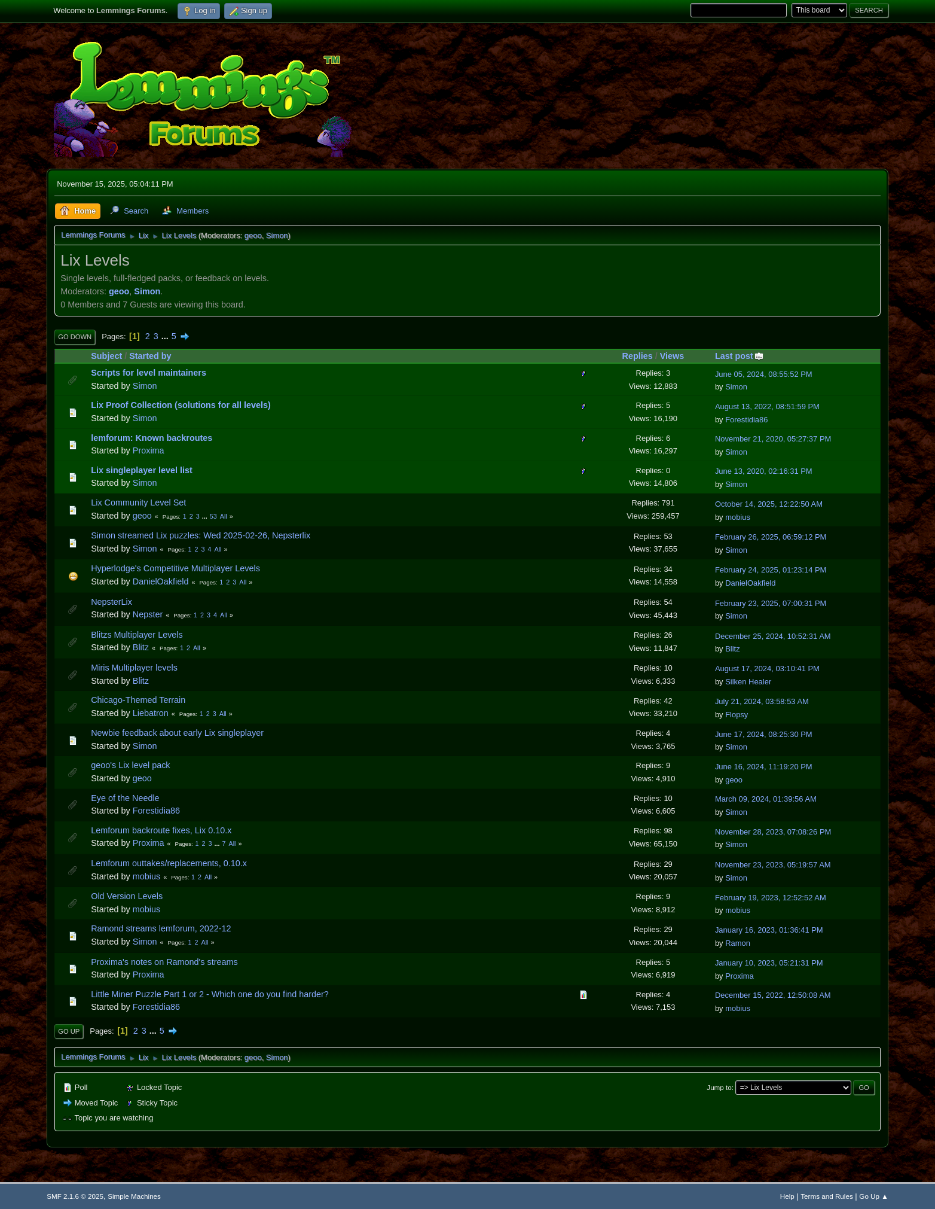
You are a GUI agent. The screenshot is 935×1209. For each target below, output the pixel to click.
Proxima (148, 450)
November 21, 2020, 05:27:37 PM (773, 438)
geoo (253, 235)
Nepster (148, 614)
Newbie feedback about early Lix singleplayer (177, 733)
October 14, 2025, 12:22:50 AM (769, 504)
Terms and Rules (826, 1196)
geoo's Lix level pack (130, 765)
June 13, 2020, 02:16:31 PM (763, 471)
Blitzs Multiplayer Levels (137, 634)
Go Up (69, 1031)
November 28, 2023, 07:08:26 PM (773, 831)
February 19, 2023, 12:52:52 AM (770, 897)
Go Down (74, 336)
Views (672, 356)
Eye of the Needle (125, 798)
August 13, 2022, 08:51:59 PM (767, 406)
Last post (739, 356)
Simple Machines (134, 1196)
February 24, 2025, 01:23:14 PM (771, 569)
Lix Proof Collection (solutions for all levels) (181, 405)
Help (787, 1196)
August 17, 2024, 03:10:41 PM (767, 668)
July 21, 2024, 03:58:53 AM (762, 701)
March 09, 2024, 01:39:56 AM (766, 798)
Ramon (737, 943)
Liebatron (151, 713)
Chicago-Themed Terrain (138, 700)
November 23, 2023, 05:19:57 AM (773, 864)
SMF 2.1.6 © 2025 (75, 1196)
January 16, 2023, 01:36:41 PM (769, 929)
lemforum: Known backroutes (151, 438)
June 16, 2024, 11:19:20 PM (763, 766)
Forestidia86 (746, 419)
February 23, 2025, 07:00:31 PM (771, 603)
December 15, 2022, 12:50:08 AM (773, 995)
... (166, 336)
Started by (150, 356)
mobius (737, 517)
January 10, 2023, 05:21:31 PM (769, 962)
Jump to (719, 1087)
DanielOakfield (161, 581)
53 (213, 516)
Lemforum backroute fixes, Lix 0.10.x (161, 830)
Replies (637, 356)
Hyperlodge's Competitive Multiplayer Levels (175, 568)
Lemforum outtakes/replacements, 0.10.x (169, 863)
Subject (106, 356)
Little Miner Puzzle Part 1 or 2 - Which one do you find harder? (210, 994)
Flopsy (736, 714)
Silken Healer (748, 681)
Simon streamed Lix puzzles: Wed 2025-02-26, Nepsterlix (200, 535)
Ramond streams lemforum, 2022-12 (161, 928)
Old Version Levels (127, 896)
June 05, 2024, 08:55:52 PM (763, 374)
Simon (277, 235)
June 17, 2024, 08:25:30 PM (763, 734)
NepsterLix (111, 602)
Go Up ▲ (873, 1196)
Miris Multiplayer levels (134, 667)
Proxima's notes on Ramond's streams (164, 962)
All (223, 516)
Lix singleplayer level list (141, 470)
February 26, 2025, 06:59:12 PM (771, 536)
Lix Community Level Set (138, 502)
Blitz (141, 647)
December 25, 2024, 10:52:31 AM (773, 636)
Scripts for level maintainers (148, 372)
